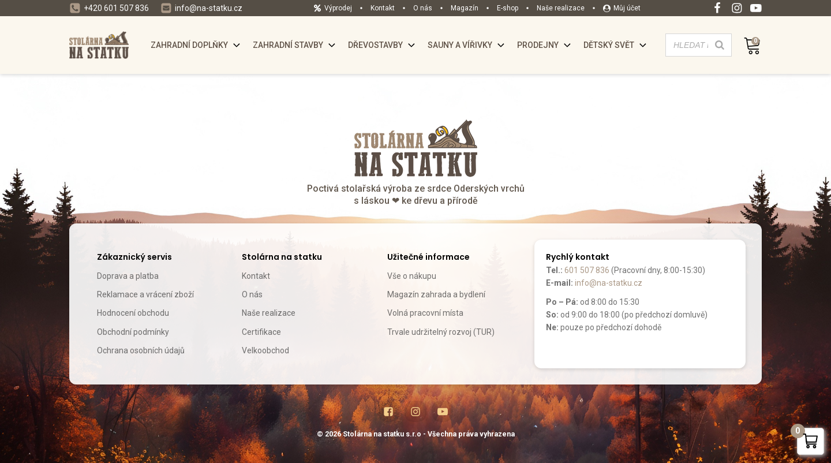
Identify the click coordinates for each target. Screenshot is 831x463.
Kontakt (256, 276)
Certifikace (261, 332)
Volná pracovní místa (425, 313)
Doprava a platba (128, 276)
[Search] (719, 45)
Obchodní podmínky (133, 332)
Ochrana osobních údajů (141, 350)
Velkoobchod (265, 350)
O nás (252, 294)
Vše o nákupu (411, 276)
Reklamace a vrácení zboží (145, 294)
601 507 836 (586, 270)
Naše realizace (268, 313)
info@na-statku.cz (608, 282)
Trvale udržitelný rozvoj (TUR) (441, 332)
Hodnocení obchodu (133, 313)
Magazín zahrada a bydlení (436, 294)
